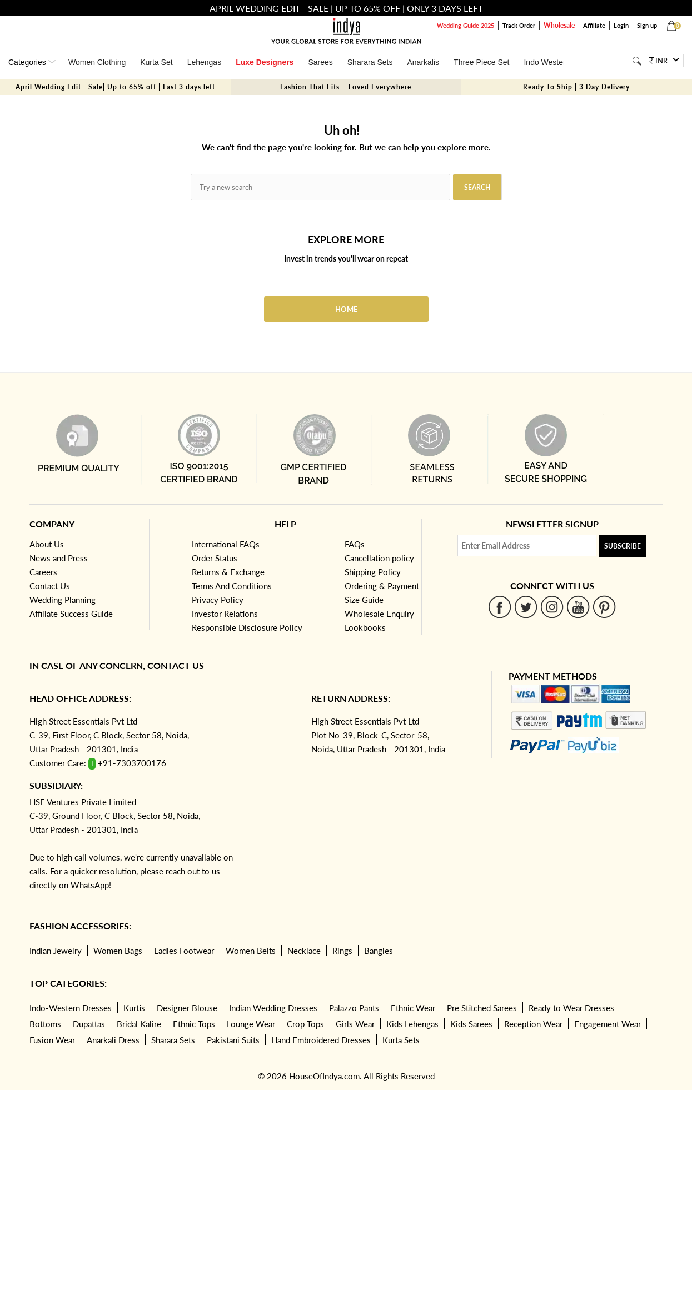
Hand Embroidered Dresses (321, 1040)
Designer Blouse (187, 1008)
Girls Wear (355, 1024)
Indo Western (547, 62)
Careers (43, 572)
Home (346, 309)
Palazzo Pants (354, 1008)
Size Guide (364, 600)
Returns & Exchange (228, 572)
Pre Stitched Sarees (482, 1008)
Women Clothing (97, 62)
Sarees (320, 62)
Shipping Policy (373, 572)
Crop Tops (305, 1024)
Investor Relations (225, 614)
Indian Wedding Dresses (273, 1008)
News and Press (58, 558)
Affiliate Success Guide (71, 614)
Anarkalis (423, 62)
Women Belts (251, 951)
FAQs (355, 544)
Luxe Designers (264, 62)
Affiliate (594, 25)
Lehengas (204, 62)
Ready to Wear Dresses (571, 1008)
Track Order (518, 25)
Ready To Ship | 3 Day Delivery (576, 87)
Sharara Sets (370, 62)
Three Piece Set (481, 62)
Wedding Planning (62, 600)
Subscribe (622, 546)
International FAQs (226, 544)
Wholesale (559, 25)
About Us (46, 544)
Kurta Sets (401, 1040)
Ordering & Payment (382, 586)
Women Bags (117, 951)
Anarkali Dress (113, 1040)
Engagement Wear (607, 1024)
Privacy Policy (217, 600)
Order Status (214, 558)
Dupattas (89, 1024)
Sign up (647, 25)
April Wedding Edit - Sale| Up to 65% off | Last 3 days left (115, 87)
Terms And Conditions (232, 586)
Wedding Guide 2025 (465, 25)
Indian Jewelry (55, 951)
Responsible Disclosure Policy (247, 627)
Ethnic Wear (413, 1008)
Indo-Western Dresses (70, 1008)
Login (621, 25)
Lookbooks (365, 627)
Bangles (378, 951)
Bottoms (45, 1024)
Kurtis (134, 1008)
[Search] (636, 61)
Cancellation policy (379, 558)
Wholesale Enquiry (379, 614)
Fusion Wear (52, 1040)
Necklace (304, 951)
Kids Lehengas (412, 1024)
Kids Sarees (471, 1024)
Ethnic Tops (194, 1024)
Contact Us (49, 586)
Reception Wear (533, 1024)
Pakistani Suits (233, 1040)
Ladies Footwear (184, 951)
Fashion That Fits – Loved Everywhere (345, 87)
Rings (342, 951)
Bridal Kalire (139, 1024)
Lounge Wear (251, 1024)
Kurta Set (156, 62)
